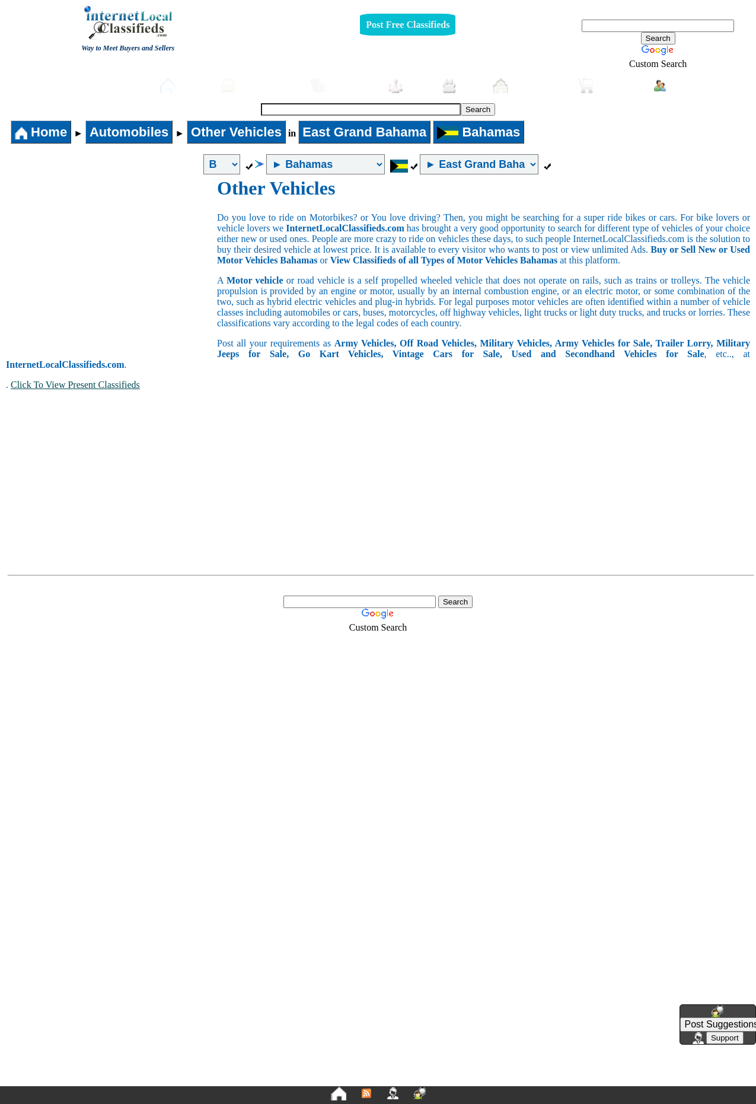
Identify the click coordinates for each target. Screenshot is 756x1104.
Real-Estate (529, 85)
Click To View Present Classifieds (75, 385)
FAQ (470, 1076)
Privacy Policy (305, 1076)
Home (184, 85)
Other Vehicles (236, 132)
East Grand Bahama (364, 132)
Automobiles (259, 85)
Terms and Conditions (406, 1076)
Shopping (610, 85)
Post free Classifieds (103, 84)
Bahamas (478, 132)
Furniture (343, 85)
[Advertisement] (111, 266)
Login (676, 84)
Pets (461, 85)
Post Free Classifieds (407, 25)
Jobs (408, 85)
